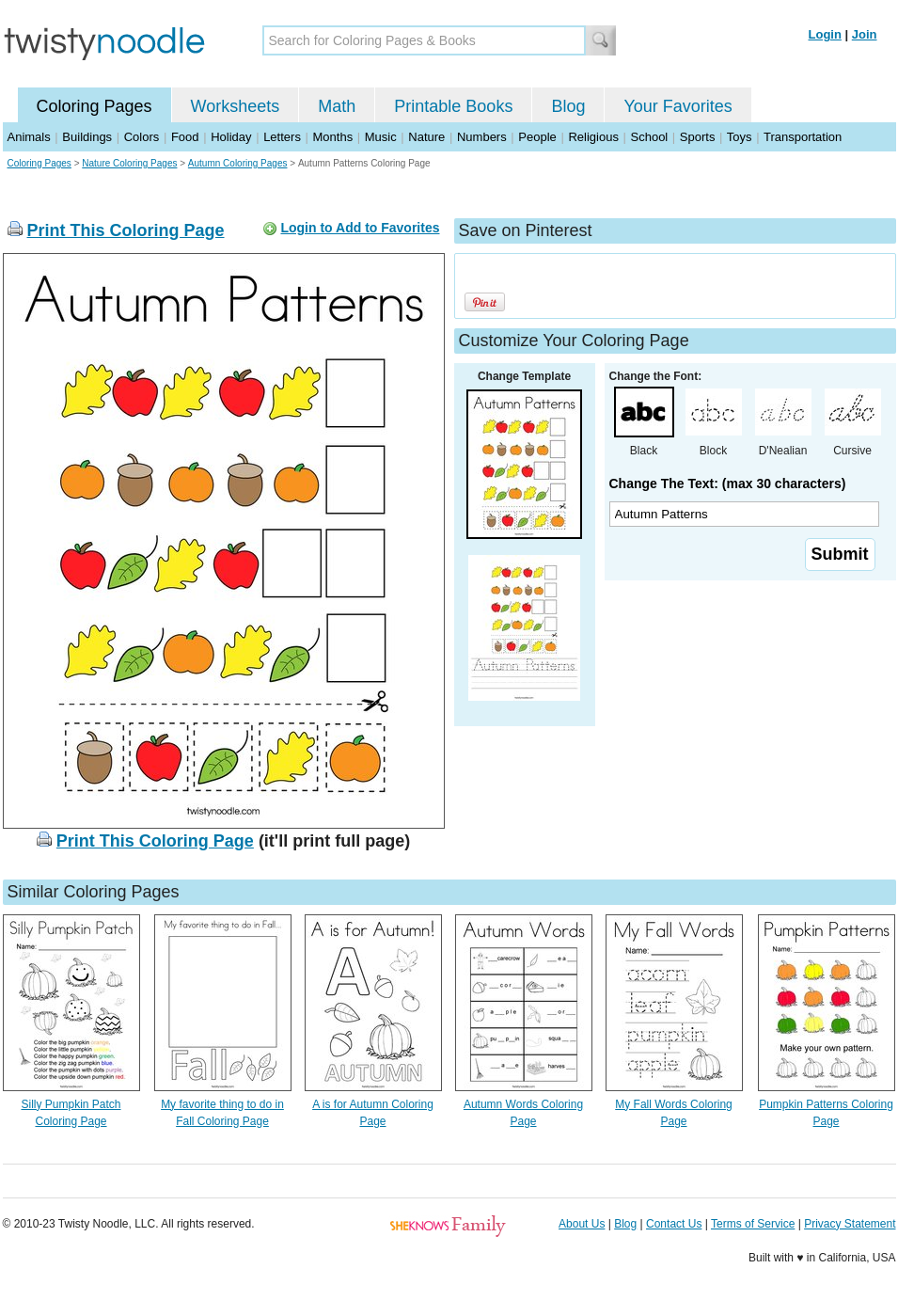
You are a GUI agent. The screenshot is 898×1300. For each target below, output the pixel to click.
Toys (739, 137)
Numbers (482, 137)
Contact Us (673, 1223)
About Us (582, 1223)
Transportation (803, 137)
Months (333, 137)
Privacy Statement (849, 1223)
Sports (698, 137)
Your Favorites (677, 106)
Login (825, 34)
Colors (142, 137)
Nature (426, 137)
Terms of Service (753, 1223)
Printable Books (453, 106)
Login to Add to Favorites (359, 227)
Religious (593, 137)
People (537, 137)
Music (381, 137)
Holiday (231, 137)
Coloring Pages (94, 106)
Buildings (87, 137)
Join (864, 34)
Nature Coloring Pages (129, 163)
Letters (282, 137)
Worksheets (235, 106)
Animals (29, 137)
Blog (568, 106)
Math (336, 106)
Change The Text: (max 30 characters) (727, 483)
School (650, 137)
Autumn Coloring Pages (238, 163)
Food (185, 137)
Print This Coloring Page (126, 230)
